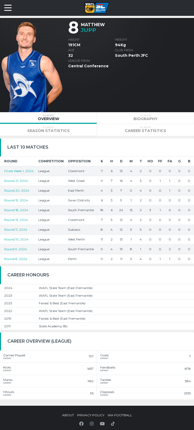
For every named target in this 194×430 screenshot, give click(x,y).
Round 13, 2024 (16, 220)
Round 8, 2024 (15, 259)
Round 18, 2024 (16, 210)
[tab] (48, 118)
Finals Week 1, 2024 (19, 171)
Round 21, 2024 (16, 181)
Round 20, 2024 (16, 190)
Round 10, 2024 (16, 239)
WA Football (120, 415)
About (68, 415)
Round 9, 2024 (15, 249)
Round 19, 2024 (16, 200)
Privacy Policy (90, 415)
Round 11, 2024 (15, 229)
